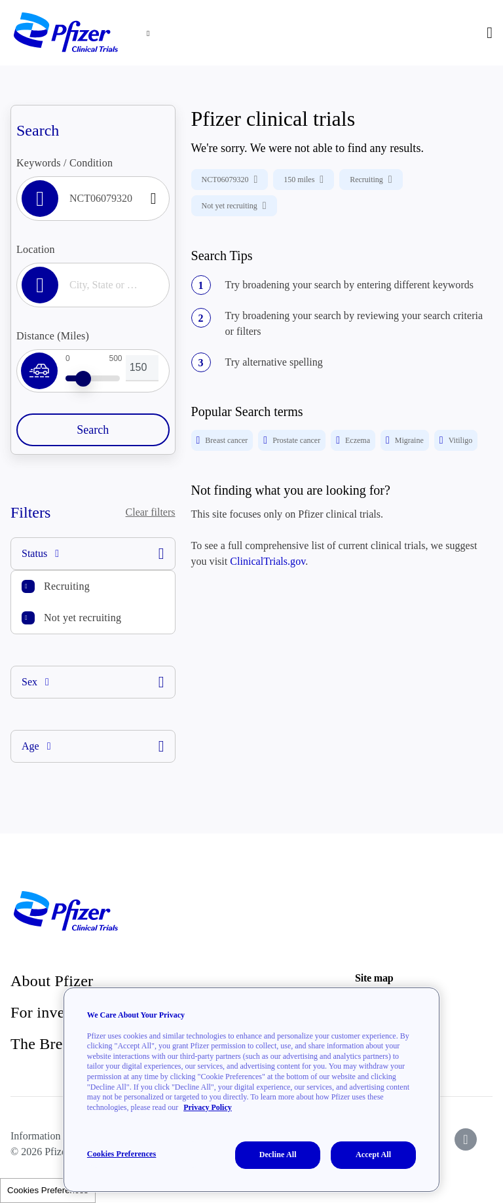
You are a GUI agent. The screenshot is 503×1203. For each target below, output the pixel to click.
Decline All (278, 1154)
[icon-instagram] (466, 1139)
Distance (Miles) (52, 335)
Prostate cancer (291, 440)
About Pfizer (51, 980)
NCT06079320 (230, 179)
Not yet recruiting (82, 617)
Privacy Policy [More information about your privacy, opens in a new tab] (207, 1107)
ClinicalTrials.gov (267, 561)
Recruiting (67, 586)
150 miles (304, 179)
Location (35, 249)
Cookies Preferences (47, 1190)
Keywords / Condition (64, 162)
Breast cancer (222, 440)
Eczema (353, 440)
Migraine (405, 440)
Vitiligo (455, 440)
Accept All (373, 1154)
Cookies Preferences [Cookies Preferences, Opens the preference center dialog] (121, 1153)
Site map (374, 977)
